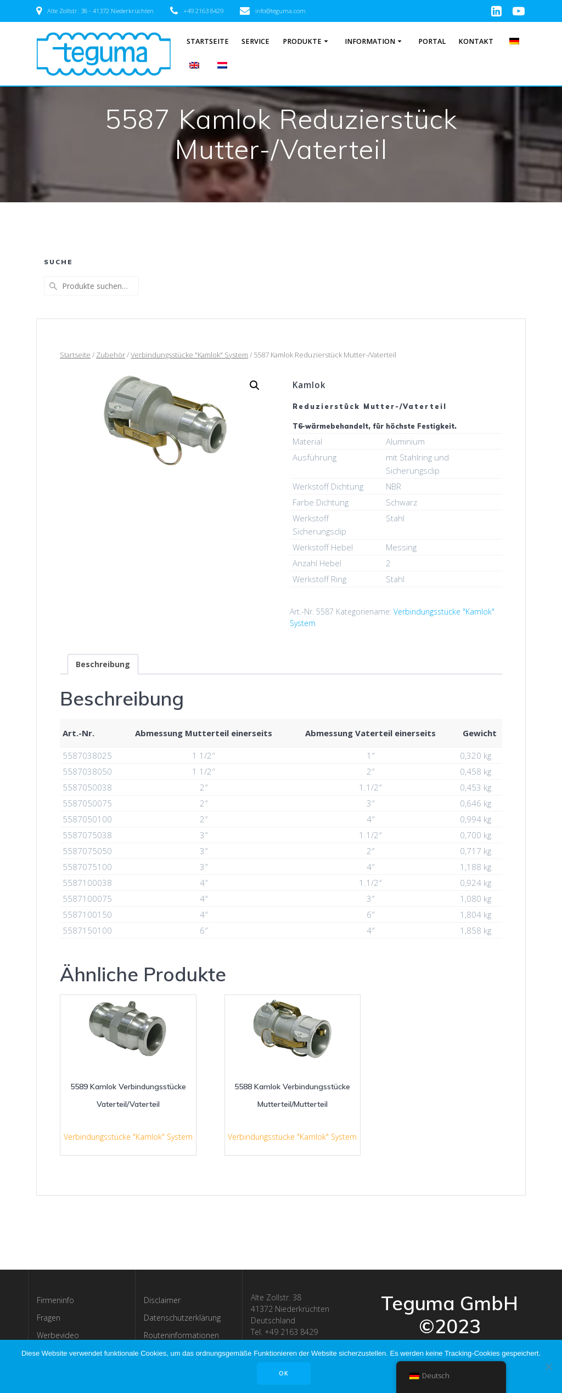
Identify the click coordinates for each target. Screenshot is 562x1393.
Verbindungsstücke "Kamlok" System (189, 355)
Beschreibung (103, 664)
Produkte (302, 41)
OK (284, 1373)
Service (255, 41)
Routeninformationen (181, 1335)
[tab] (103, 664)
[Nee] (548, 1366)
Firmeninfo (55, 1300)
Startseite (208, 41)
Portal (432, 41)
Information (370, 41)
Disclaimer (162, 1300)
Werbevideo (58, 1335)
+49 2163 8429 (203, 11)
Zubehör (110, 355)
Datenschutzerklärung (182, 1317)
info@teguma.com (280, 11)
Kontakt (475, 41)
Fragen (48, 1317)
